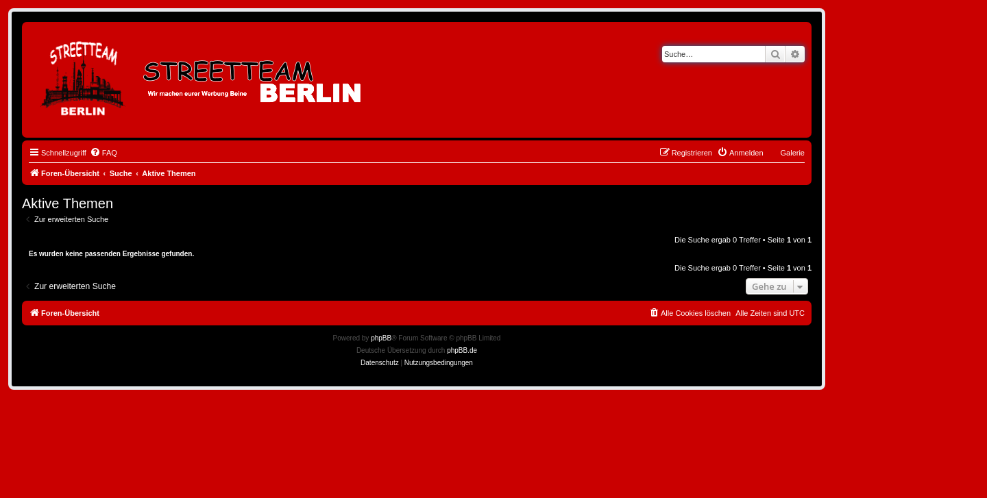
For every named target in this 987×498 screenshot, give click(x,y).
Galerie (793, 153)
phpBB (381, 338)
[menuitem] (103, 153)
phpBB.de (462, 350)
